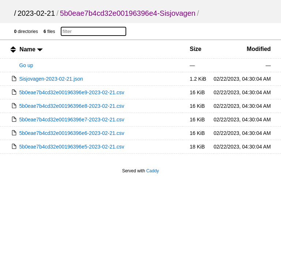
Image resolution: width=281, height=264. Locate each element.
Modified (259, 49)
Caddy (152, 170)
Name (31, 49)
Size (196, 49)
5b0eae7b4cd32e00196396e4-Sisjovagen (127, 13)
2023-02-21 (36, 13)
